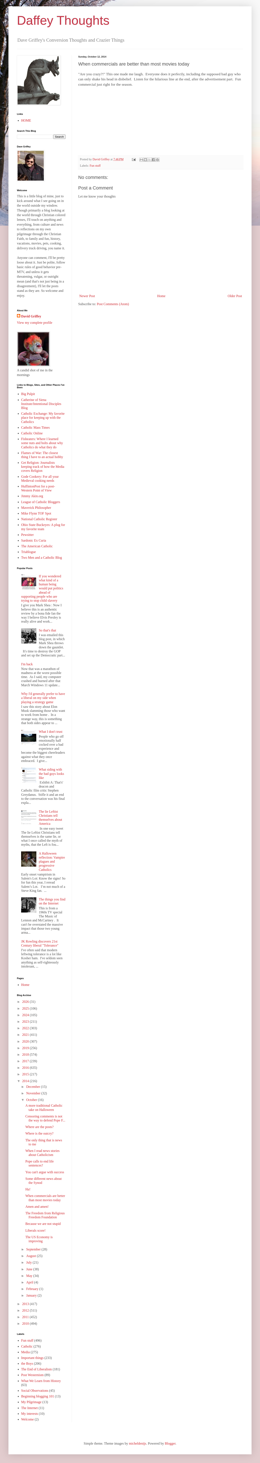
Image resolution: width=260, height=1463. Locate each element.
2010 (26, 1323)
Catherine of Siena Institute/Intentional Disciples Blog (41, 404)
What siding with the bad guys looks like (51, 773)
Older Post (235, 296)
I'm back (27, 664)
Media (25, 1352)
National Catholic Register (39, 519)
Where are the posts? (39, 1127)
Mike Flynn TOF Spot (36, 513)
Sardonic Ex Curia (33, 540)
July (29, 1262)
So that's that (47, 630)
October (32, 1100)
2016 (26, 1067)
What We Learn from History (41, 1381)
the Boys (27, 1363)
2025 (26, 1008)
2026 (26, 1001)
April (30, 1282)
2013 (26, 1304)
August (31, 1256)
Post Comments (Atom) (113, 304)
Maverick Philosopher (36, 507)
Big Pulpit (28, 394)
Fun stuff (95, 165)
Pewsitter (27, 535)
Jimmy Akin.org (32, 496)
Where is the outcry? (39, 1133)
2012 (26, 1310)
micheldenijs (137, 1443)
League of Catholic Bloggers (40, 502)
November (33, 1093)
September (33, 1249)
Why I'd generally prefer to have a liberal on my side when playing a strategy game (43, 698)
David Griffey (31, 316)
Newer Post (87, 296)
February (32, 1289)
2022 (26, 1028)
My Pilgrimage (31, 1402)
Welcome (27, 1419)
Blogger (170, 1443)
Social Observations (34, 1390)
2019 (26, 1048)
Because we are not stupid (43, 1224)
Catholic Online (32, 433)
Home (161, 296)
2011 (26, 1317)
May (29, 1276)
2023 (26, 1021)
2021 (26, 1034)
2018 (26, 1054)
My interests (29, 1413)
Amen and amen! (37, 1206)
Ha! (27, 1189)
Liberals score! (35, 1230)
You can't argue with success (44, 1172)
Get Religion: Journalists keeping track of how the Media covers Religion (42, 466)
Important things (32, 1358)
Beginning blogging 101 (37, 1396)
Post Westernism (32, 1375)
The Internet (29, 1408)
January (32, 1295)
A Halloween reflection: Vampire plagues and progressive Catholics (52, 861)
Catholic (27, 1346)
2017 (26, 1061)
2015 (26, 1074)
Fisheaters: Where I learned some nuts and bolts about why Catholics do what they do (42, 443)
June (29, 1269)
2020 (26, 1041)
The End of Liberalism (36, 1369)
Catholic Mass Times (35, 427)
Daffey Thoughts (63, 20)
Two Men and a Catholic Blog (41, 557)
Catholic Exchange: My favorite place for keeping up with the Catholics (43, 417)
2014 (26, 1081)
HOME (26, 120)
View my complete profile (34, 322)
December (33, 1086)
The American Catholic (37, 546)
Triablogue (28, 552)
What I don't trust (50, 731)
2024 (26, 1015)
